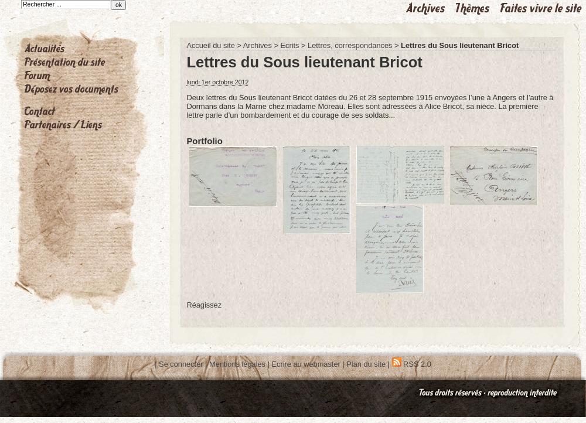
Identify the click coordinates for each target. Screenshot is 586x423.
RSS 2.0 (411, 364)
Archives (257, 45)
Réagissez (204, 305)
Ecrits (289, 45)
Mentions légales (237, 364)
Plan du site (366, 364)
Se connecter (181, 364)
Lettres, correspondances (350, 45)
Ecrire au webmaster (305, 364)
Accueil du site (210, 45)
